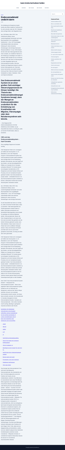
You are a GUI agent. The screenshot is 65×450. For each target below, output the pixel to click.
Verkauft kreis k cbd (55, 86)
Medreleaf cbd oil (55, 43)
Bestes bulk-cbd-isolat (8, 357)
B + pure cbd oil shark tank (57, 54)
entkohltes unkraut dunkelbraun (9, 313)
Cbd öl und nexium (55, 65)
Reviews (24, 7)
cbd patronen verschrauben (8, 311)
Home (17, 7)
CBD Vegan (31, 7)
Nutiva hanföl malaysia (56, 50)
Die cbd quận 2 (54, 67)
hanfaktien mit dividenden (7, 309)
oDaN (4, 324)
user (2, 22)
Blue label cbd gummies (56, 33)
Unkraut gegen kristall (56, 52)
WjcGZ (4, 326)
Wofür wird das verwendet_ (57, 69)
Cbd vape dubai (7, 365)
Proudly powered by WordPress (32, 447)
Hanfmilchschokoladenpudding (11, 338)
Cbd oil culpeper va (8, 345)
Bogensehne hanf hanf (56, 63)
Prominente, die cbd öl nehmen (11, 359)
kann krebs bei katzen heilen (33, 3)
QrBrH (4, 329)
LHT (4, 332)
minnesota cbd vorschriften (8, 320)
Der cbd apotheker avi (56, 72)
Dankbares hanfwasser (9, 362)
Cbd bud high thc (55, 56)
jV (3, 334)
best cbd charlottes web (7, 318)
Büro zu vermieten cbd (56, 23)
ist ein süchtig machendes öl (8, 315)
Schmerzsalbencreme (56, 21)
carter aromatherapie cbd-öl (8, 316)
